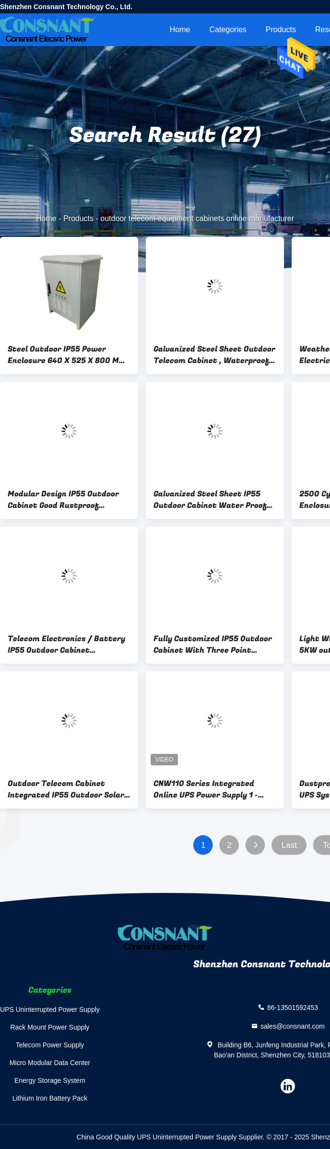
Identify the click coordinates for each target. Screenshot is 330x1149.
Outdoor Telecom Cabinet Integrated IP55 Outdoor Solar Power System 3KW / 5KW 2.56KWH (66, 789)
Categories (227, 29)
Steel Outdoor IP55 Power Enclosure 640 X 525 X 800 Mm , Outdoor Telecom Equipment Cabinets (69, 354)
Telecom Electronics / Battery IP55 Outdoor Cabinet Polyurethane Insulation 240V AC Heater (66, 644)
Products (281, 29)
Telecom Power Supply (50, 1045)
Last (289, 845)
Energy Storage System (49, 1080)
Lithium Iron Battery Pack (49, 1098)
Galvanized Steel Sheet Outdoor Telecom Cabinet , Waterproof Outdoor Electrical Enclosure (214, 354)
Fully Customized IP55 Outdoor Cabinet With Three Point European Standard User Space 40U (212, 644)
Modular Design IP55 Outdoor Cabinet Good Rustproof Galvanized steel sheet (63, 499)
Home (180, 29)
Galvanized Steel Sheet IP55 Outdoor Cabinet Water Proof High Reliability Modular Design (212, 499)
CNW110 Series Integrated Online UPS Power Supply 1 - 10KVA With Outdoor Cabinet (208, 789)
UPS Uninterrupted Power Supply (50, 1009)
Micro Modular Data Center (50, 1063)
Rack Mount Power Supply (49, 1027)
